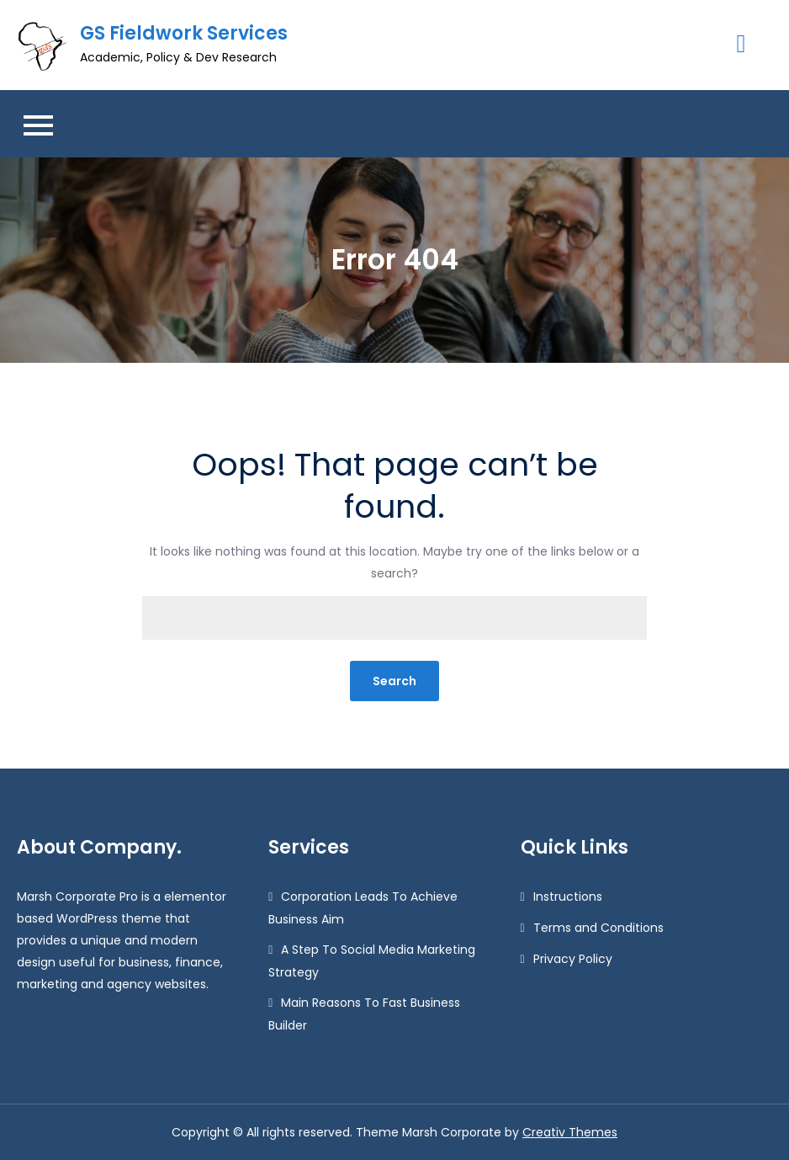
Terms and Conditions (598, 927)
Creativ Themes (569, 1132)
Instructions (567, 896)
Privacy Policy (572, 958)
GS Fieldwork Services (184, 33)
